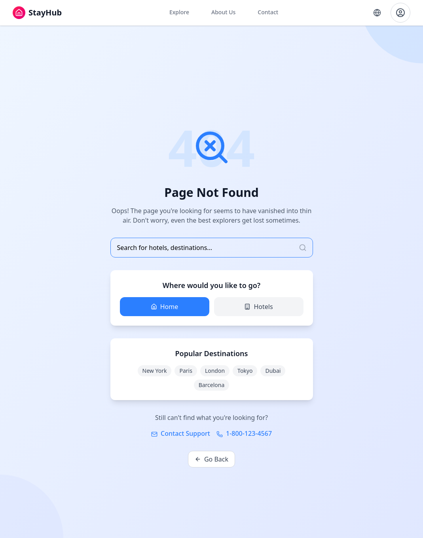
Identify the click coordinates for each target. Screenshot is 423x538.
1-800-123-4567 (244, 433)
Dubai (273, 370)
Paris (185, 370)
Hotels (258, 306)
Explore (179, 12)
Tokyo (244, 370)
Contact (268, 12)
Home (164, 306)
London (215, 370)
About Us (223, 12)
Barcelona (212, 385)
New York (154, 370)
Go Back (211, 459)
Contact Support (180, 433)
